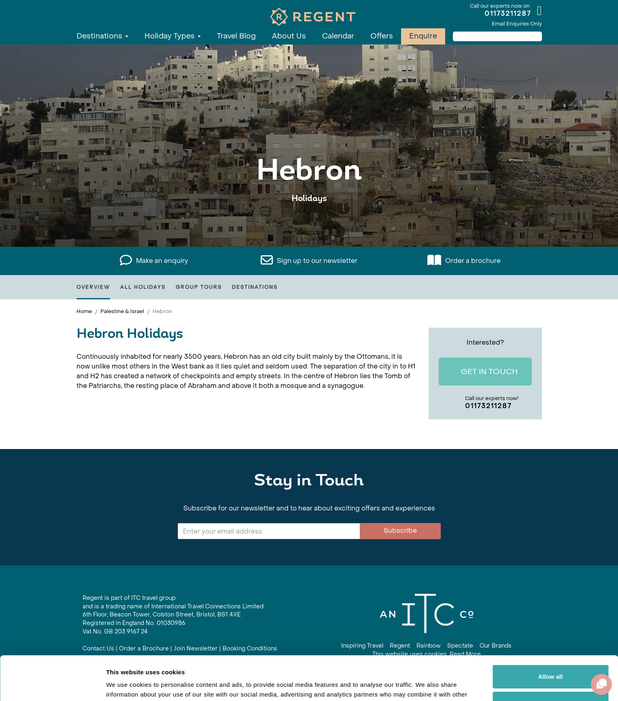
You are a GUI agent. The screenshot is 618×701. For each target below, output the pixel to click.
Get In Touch (483, 371)
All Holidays (143, 287)
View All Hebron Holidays (309, 223)
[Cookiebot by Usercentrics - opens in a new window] (52, 685)
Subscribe (400, 530)
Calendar (338, 36)
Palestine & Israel (122, 311)
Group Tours (199, 287)
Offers (381, 36)
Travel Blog (236, 36)
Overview (93, 287)
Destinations (102, 36)
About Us (289, 36)
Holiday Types (172, 36)
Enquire (423, 36)
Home (84, 311)
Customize (551, 661)
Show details (125, 685)
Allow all (550, 635)
